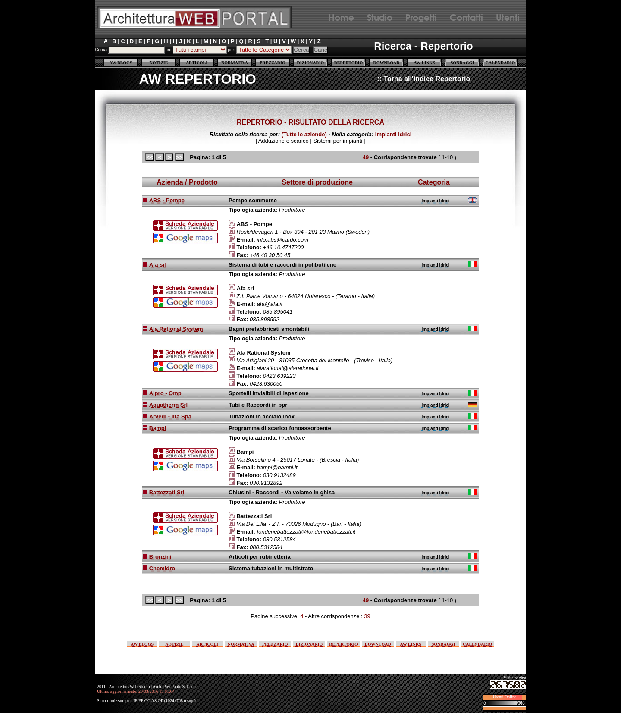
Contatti (466, 16)
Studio (379, 16)
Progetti (421, 16)
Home (341, 16)
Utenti (508, 16)
